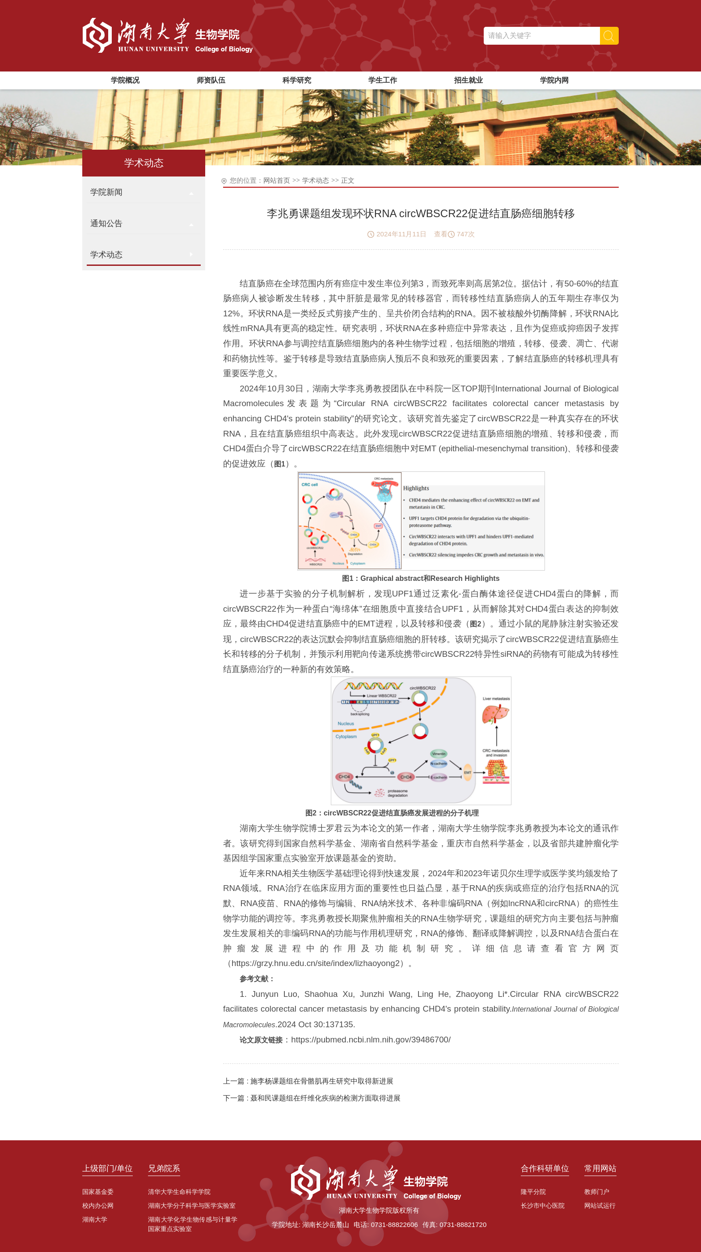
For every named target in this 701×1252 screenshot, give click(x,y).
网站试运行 (600, 1205)
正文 (348, 180)
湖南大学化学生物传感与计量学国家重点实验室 (192, 1224)
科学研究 (297, 80)
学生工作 (382, 80)
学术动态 (315, 180)
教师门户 (596, 1191)
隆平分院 (533, 1191)
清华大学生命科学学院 (179, 1191)
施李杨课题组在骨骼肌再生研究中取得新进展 (321, 1081)
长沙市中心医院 (543, 1205)
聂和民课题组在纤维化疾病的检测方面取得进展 (325, 1098)
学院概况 (125, 80)
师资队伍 (211, 80)
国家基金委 (98, 1191)
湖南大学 (94, 1219)
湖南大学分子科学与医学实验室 (192, 1205)
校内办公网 (98, 1205)
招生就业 (468, 80)
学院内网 (554, 80)
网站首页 (276, 180)
